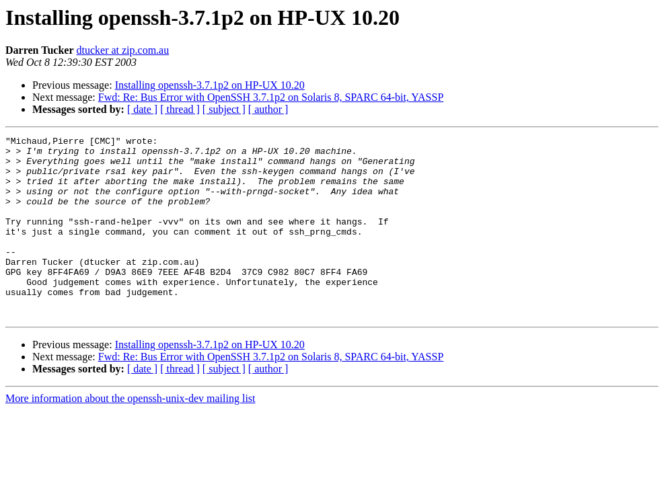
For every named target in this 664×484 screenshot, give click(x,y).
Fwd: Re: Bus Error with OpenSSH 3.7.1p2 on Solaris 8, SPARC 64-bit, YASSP (271, 97)
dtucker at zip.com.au (122, 50)
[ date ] (142, 109)
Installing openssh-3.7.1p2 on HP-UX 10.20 (210, 85)
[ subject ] (224, 109)
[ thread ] (180, 109)
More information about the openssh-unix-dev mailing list (130, 434)
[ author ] (268, 109)
